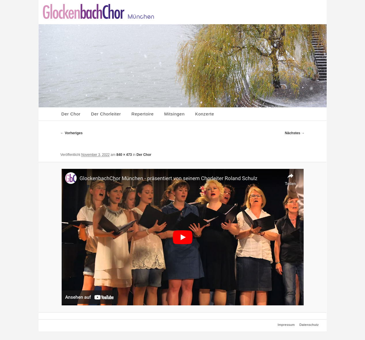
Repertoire (142, 113)
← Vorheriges (71, 133)
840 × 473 (124, 155)
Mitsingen (174, 113)
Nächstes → (295, 133)
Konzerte (204, 113)
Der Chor (71, 113)
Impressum (286, 324)
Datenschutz (309, 324)
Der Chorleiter (106, 113)
